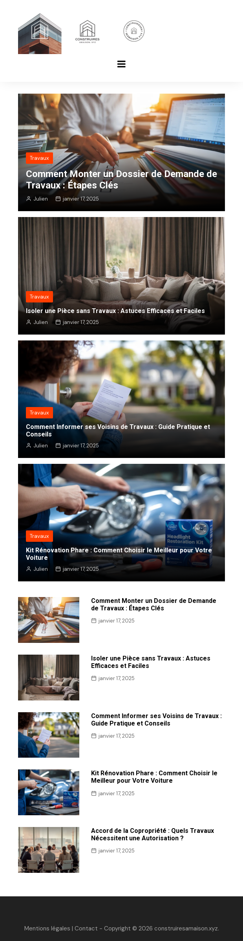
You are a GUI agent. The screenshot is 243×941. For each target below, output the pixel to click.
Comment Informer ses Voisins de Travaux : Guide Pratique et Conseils (156, 719)
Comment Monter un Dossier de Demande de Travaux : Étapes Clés (153, 604)
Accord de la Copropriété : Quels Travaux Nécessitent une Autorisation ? (152, 834)
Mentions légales (47, 928)
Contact (86, 928)
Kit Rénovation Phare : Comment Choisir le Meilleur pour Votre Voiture (154, 776)
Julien (40, 198)
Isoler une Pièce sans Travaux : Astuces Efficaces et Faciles (115, 311)
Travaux (39, 158)
